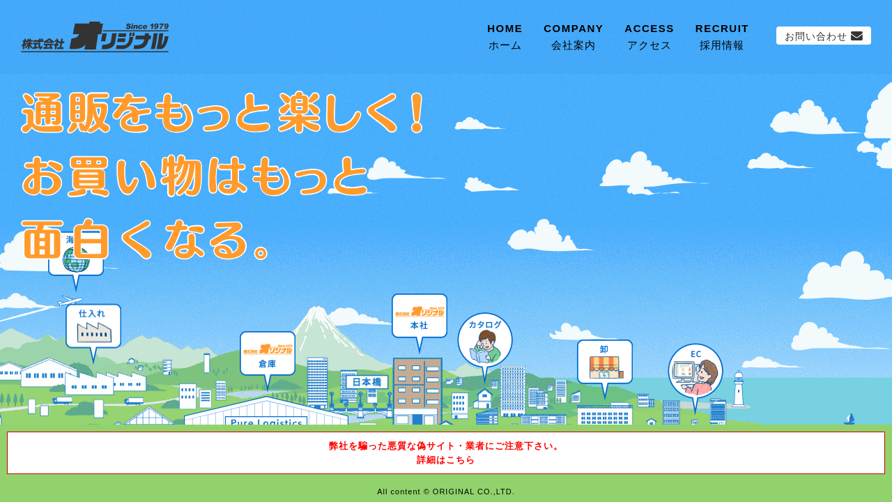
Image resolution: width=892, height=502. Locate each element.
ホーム (505, 35)
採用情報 (722, 35)
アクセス (649, 35)
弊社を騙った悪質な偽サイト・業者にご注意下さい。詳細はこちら (446, 453)
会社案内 (573, 35)
